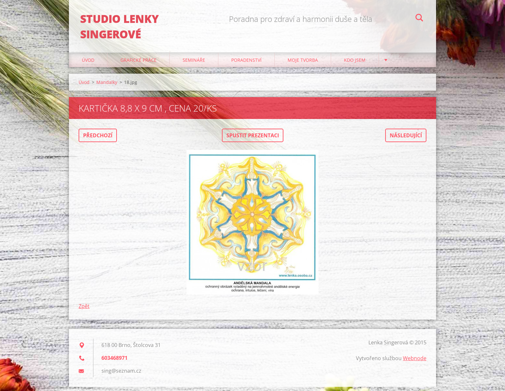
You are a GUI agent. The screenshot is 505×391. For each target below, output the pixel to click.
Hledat (419, 18)
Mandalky (106, 86)
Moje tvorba (303, 64)
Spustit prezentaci (252, 139)
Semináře (194, 64)
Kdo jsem (355, 64)
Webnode (414, 362)
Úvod (88, 64)
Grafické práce (138, 64)
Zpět (84, 310)
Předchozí (97, 139)
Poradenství (246, 64)
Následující (406, 139)
